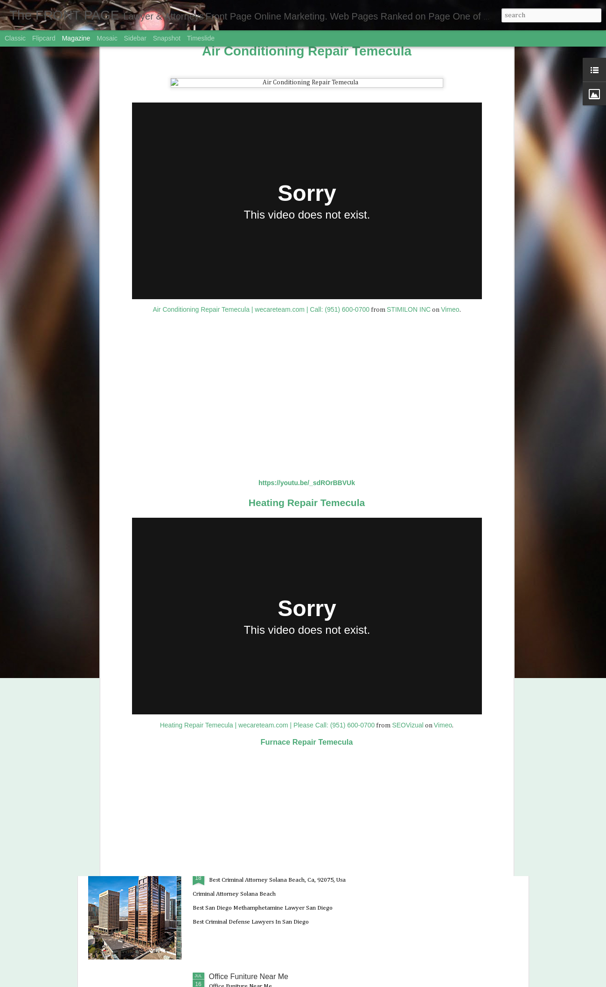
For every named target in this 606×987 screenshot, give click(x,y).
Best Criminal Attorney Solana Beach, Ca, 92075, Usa (298, 870)
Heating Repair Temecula (307, 302)
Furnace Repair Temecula (307, 542)
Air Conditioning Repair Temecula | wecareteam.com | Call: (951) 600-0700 (261, 109)
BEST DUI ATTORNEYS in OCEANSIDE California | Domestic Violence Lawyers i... (295, 662)
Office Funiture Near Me (248, 976)
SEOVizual (407, 524)
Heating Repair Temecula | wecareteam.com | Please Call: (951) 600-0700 (267, 524)
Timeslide (201, 38)
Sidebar (135, 38)
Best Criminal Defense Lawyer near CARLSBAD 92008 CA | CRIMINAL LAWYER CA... (289, 768)
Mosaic (107, 38)
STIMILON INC (409, 109)
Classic (15, 38)
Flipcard (44, 38)
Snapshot (167, 38)
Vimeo (450, 109)
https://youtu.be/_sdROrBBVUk (306, 283)
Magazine (76, 38)
